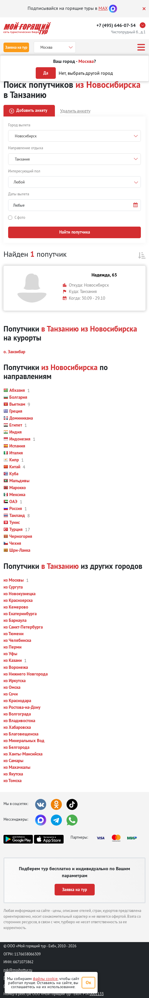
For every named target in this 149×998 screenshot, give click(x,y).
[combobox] (74, 182)
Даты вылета (18, 194)
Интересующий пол (24, 171)
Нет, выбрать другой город (86, 73)
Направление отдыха (25, 147)
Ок (88, 982)
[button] (74, 205)
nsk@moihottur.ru (17, 970)
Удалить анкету (75, 111)
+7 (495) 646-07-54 (116, 25)
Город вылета (19, 125)
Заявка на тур (16, 47)
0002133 (96, 993)
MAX (103, 8)
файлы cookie (45, 978)
